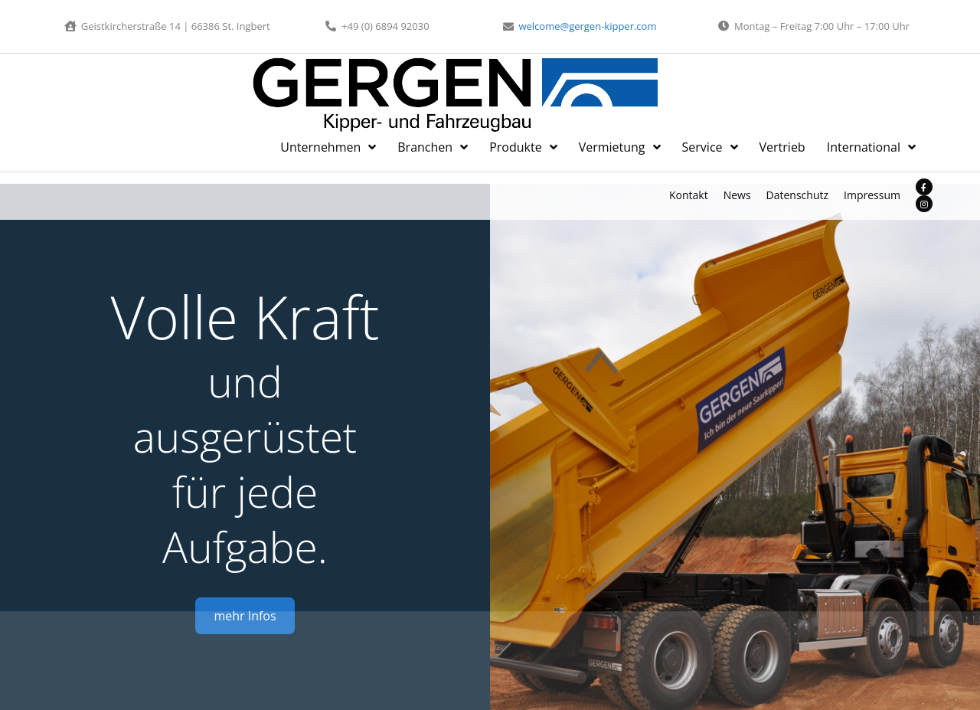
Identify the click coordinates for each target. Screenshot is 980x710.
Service (710, 147)
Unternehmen (328, 147)
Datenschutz (797, 195)
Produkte (523, 147)
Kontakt (688, 195)
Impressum (872, 195)
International (871, 147)
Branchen (432, 147)
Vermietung (620, 147)
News (737, 195)
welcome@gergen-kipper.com (585, 26)
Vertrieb (782, 147)
